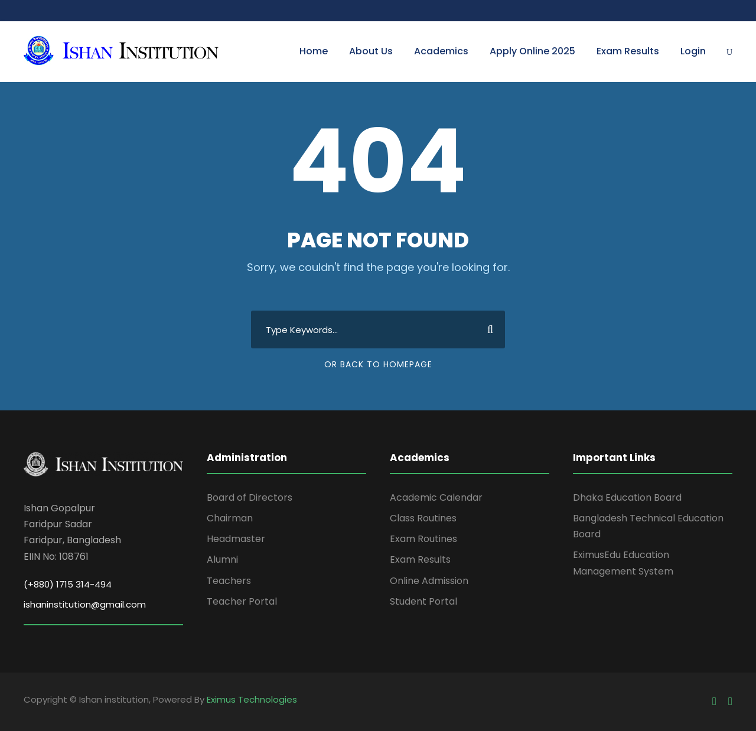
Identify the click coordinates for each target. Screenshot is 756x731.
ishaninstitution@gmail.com (85, 604)
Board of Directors (249, 497)
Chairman (230, 518)
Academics (441, 51)
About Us (371, 51)
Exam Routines (423, 539)
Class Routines (423, 518)
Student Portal (423, 601)
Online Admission (429, 581)
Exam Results (628, 51)
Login (693, 51)
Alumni (222, 559)
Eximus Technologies (252, 699)
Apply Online (532, 51)
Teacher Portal (242, 601)
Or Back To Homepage (378, 364)
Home (313, 51)
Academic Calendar (436, 497)
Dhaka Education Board (627, 497)
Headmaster (236, 539)
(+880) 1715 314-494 (68, 584)
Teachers (229, 581)
